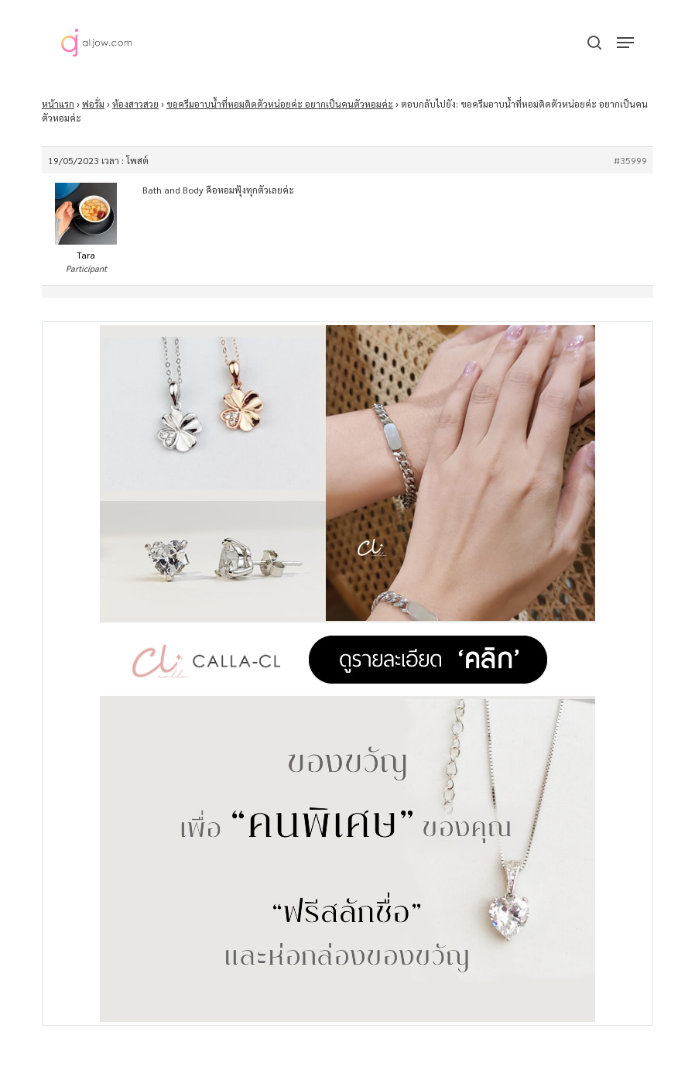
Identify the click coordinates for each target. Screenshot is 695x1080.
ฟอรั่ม (93, 104)
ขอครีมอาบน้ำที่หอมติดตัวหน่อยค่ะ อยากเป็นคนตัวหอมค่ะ (279, 104)
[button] (625, 42)
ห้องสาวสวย (135, 104)
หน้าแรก (58, 104)
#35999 (630, 160)
